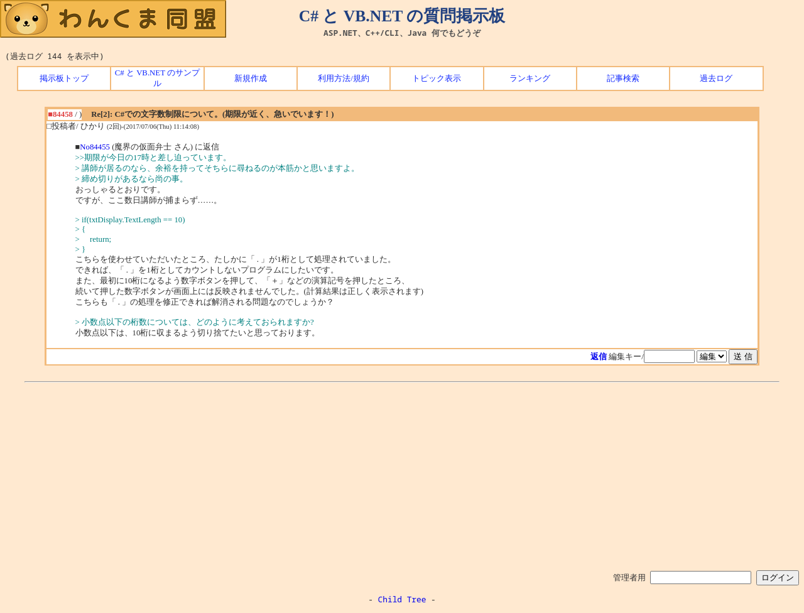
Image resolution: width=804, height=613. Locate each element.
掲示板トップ (64, 78)
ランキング (529, 78)
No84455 (95, 147)
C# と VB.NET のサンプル (157, 78)
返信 (598, 356)
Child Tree (402, 599)
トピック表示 (436, 78)
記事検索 (623, 78)
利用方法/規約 (343, 78)
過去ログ (716, 78)
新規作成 (250, 78)
